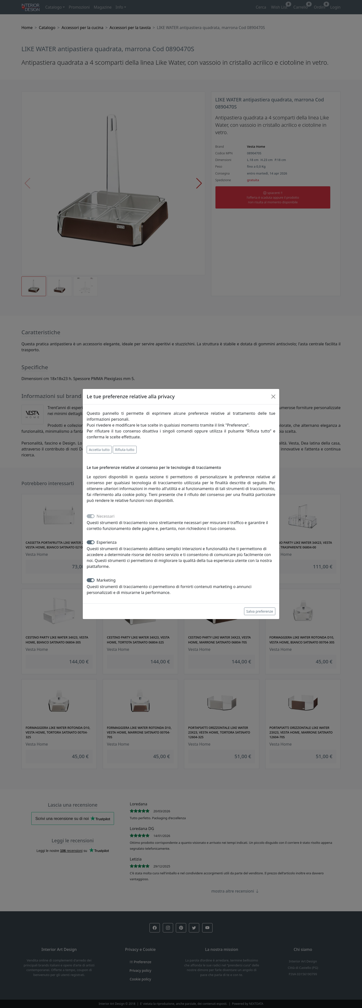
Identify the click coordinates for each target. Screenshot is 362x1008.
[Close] (273, 396)
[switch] (91, 542)
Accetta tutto (99, 449)
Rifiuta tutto (124, 449)
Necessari (106, 516)
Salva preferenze (259, 611)
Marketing (106, 580)
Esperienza (107, 542)
